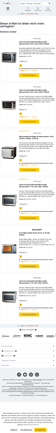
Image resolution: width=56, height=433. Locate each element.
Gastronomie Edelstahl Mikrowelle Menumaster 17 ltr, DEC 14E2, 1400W (33, 186)
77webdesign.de (42, 395)
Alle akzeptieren (26, 430)
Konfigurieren (40, 430)
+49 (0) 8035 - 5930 (31, 14)
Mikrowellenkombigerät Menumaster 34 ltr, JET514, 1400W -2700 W (36, 138)
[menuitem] (48, 9)
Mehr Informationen (31, 425)
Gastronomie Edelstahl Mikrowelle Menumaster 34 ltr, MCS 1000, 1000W (34, 43)
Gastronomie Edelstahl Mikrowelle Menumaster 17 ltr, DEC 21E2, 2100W (33, 282)
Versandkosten (37, 380)
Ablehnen (13, 430)
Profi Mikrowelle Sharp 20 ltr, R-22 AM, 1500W (34, 234)
